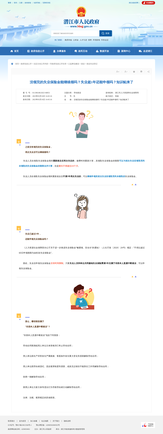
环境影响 (96, 40)
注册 (20, 3)
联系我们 (11, 421)
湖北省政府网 (133, 3)
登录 (15, 3)
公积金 (76, 40)
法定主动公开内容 (41, 64)
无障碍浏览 (46, 3)
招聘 (90, 40)
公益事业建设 (73, 64)
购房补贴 (68, 40)
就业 (83, 64)
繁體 (10, 3)
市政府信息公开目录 (58, 64)
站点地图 (44, 421)
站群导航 (37, 3)
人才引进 (83, 40)
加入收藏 (33, 421)
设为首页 (22, 421)
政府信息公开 (26, 64)
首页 (17, 64)
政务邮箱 (28, 3)
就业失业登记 (92, 64)
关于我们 (56, 421)
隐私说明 (67, 421)
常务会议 (104, 40)
